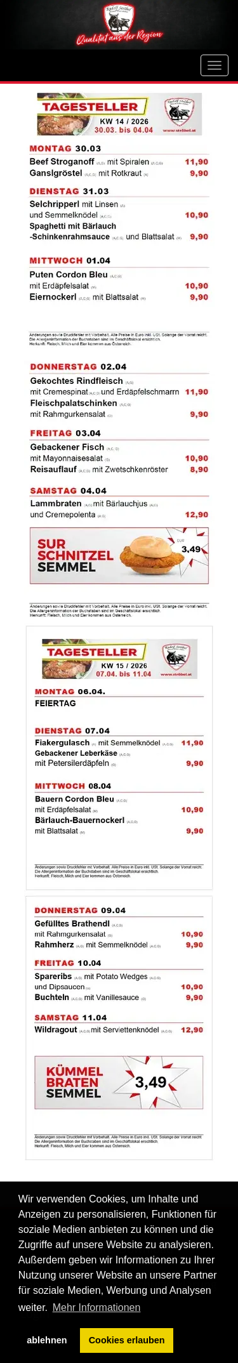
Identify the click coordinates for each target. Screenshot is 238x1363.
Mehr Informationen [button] (97, 1307)
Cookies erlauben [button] (127, 1340)
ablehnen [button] (47, 1340)
